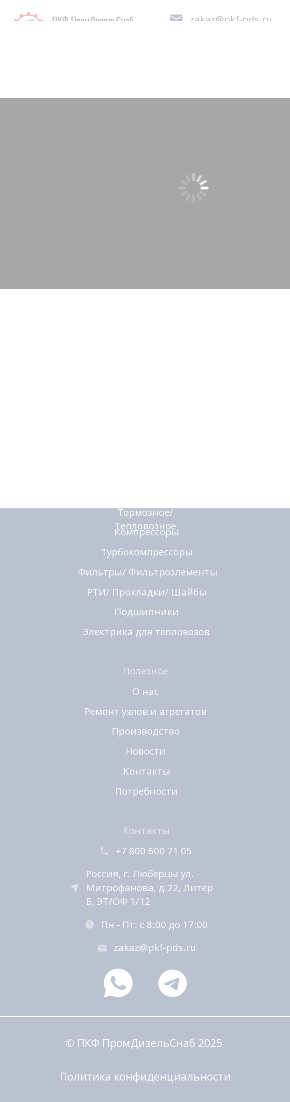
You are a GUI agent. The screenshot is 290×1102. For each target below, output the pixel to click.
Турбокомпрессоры (147, 551)
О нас (145, 691)
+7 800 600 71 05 (153, 850)
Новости (146, 750)
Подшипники (146, 611)
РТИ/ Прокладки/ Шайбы (147, 591)
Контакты (146, 770)
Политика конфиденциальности (145, 1076)
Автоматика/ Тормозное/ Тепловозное (145, 512)
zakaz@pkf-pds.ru (154, 947)
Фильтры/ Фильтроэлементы (148, 571)
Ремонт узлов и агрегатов (145, 711)
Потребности (146, 790)
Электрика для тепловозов (146, 631)
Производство (146, 730)
